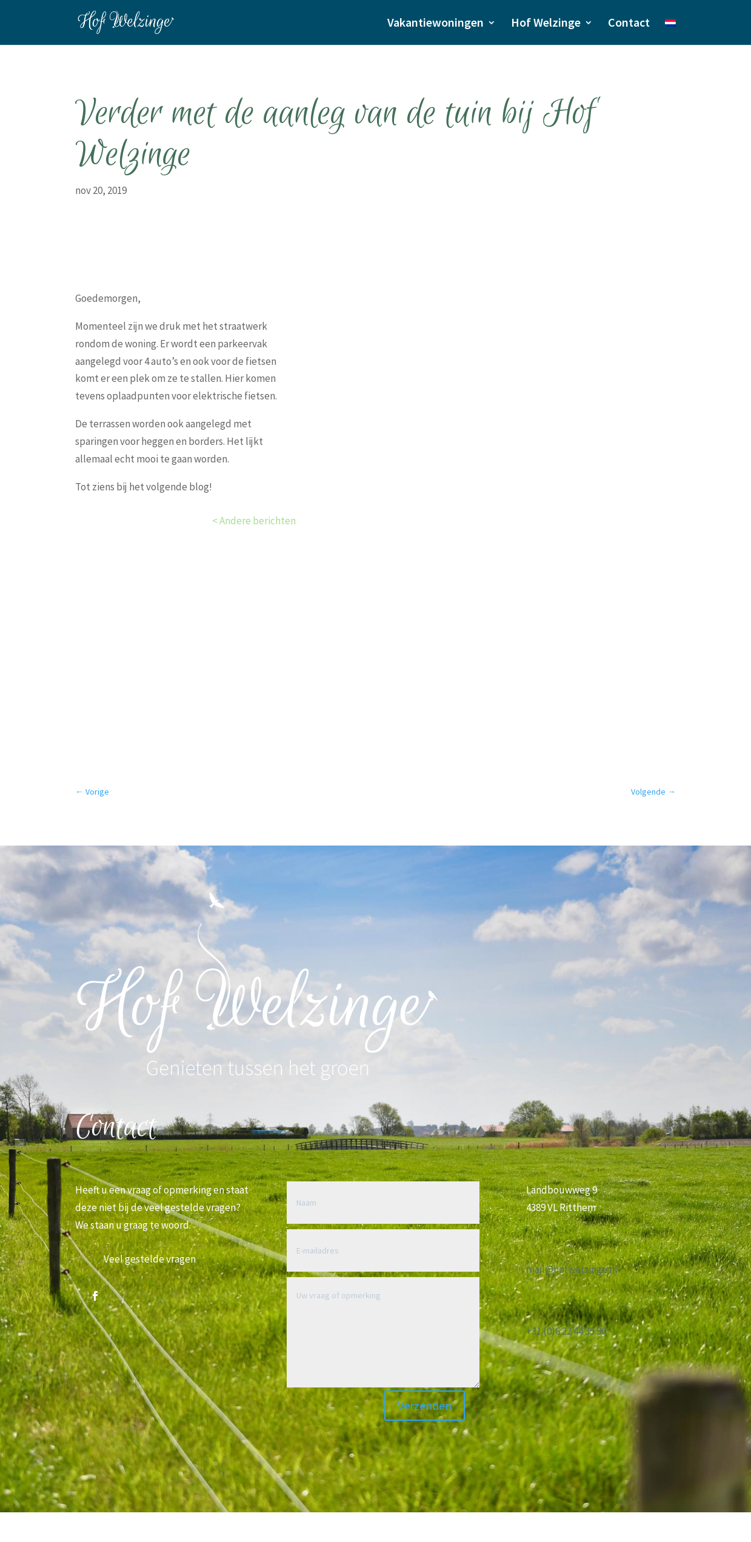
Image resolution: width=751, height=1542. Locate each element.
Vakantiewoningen (435, 24)
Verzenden (425, 1405)
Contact (629, 24)
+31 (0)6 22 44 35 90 (566, 1331)
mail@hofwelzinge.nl (572, 1269)
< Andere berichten (254, 520)
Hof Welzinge (546, 24)
